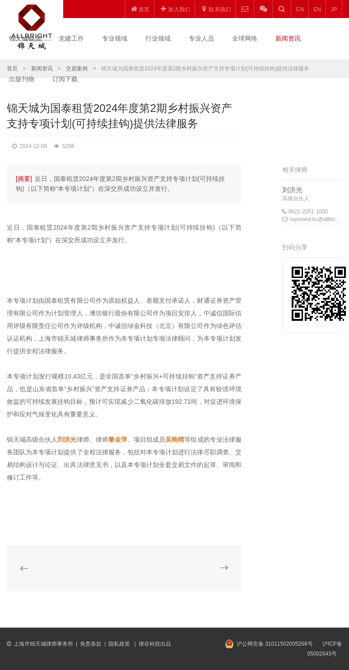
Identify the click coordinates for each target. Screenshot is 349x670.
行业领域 (158, 38)
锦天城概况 (25, 38)
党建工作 (71, 38)
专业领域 (114, 38)
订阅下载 (65, 79)
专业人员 (201, 38)
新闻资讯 (288, 38)
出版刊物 (21, 79)
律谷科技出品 (155, 644)
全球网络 (244, 38)
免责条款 (91, 644)
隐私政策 (119, 644)
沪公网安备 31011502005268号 (275, 644)
